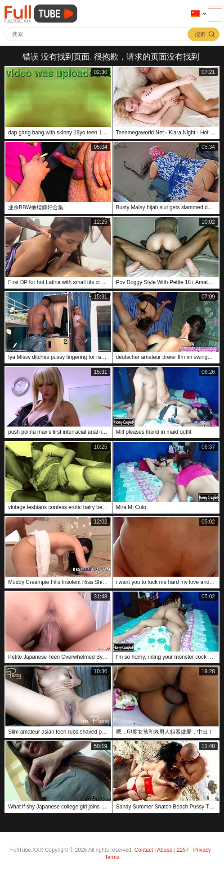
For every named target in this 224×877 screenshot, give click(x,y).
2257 (183, 850)
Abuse (164, 850)
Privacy (202, 850)
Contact (143, 850)
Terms (112, 857)
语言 (195, 13)
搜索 (200, 34)
